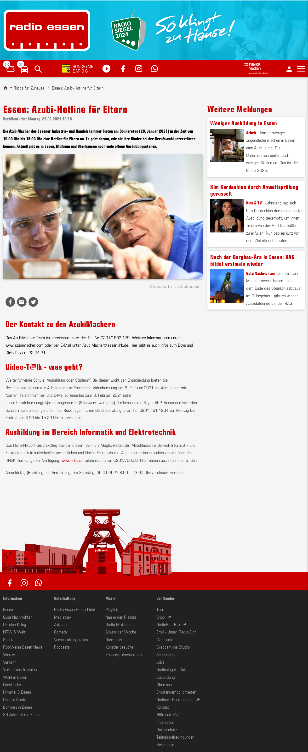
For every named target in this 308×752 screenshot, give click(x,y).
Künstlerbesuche (119, 647)
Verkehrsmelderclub (20, 669)
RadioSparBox (168, 624)
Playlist (111, 609)
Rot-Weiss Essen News (22, 647)
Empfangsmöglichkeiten (176, 692)
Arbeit (251, 132)
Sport (8, 639)
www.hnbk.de (72, 460)
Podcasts (62, 647)
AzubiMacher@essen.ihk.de (105, 345)
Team (160, 609)
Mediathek (62, 617)
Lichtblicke (12, 684)
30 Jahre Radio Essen (21, 714)
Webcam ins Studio (173, 647)
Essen (8, 609)
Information (12, 598)
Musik (110, 598)
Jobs (160, 662)
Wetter (9, 654)
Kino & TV (254, 202)
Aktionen (61, 624)
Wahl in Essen (15, 677)
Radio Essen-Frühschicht (74, 609)
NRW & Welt (14, 631)
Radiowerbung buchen (174, 699)
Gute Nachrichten (260, 273)
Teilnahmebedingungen (175, 737)
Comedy (61, 631)
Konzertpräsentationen (124, 654)
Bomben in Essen (17, 707)
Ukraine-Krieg (14, 624)
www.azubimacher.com (25, 345)
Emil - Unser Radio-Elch (176, 631)
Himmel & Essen (17, 692)
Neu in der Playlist (120, 617)
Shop (160, 617)
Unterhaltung (64, 598)
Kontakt (162, 707)
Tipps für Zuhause (29, 88)
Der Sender (165, 598)
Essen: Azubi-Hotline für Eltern (77, 88)
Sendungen (165, 654)
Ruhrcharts (114, 639)
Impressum (166, 722)
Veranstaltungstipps (71, 639)
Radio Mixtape (117, 624)
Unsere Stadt (14, 699)
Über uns (164, 684)
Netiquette (165, 744)
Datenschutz (166, 729)
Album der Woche (120, 631)
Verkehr (9, 662)
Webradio (164, 639)
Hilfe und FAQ (167, 714)
